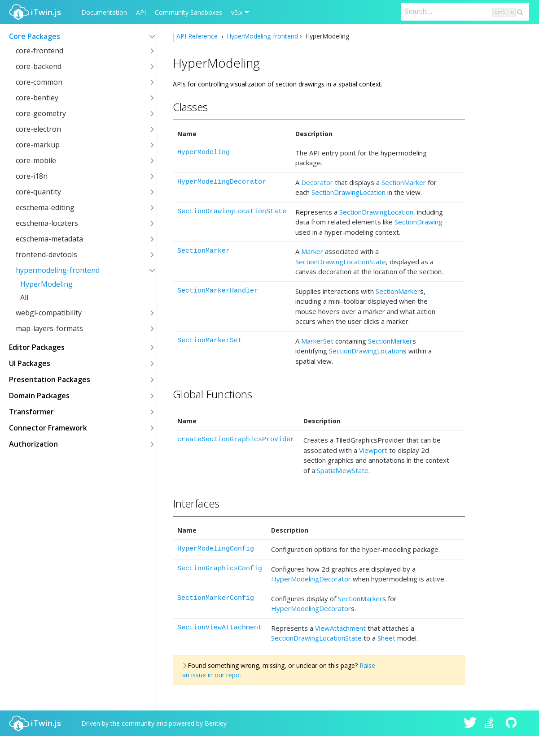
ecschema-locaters (47, 223)
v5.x (236, 12)
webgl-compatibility (49, 313)
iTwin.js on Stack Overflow (491, 723)
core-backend (38, 66)
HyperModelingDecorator (221, 182)
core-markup (38, 145)
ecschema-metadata (49, 239)
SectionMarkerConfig (215, 598)
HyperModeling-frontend (261, 36)
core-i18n (32, 176)
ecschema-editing (45, 207)
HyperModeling (46, 284)
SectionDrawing (418, 221)
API (141, 12)
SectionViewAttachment (219, 628)
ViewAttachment (340, 628)
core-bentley (37, 98)
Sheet (386, 637)
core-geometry (41, 113)
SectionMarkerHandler (217, 291)
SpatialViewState (342, 470)
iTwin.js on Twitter (470, 723)
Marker (312, 251)
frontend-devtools (46, 254)
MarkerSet (317, 340)
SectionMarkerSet (209, 340)
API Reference (197, 36)
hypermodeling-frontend (58, 270)
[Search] (465, 12)
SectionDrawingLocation (348, 192)
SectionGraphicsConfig (219, 568)
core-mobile (36, 160)
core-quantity (38, 192)
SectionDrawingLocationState (231, 211)
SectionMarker (403, 182)
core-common (39, 82)
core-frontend (39, 51)
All (24, 297)
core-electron (38, 129)
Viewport (373, 450)
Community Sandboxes (188, 12)
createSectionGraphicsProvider (235, 439)
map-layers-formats (49, 328)
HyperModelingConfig (215, 549)
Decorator (317, 182)
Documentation (104, 12)
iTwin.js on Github (512, 723)
